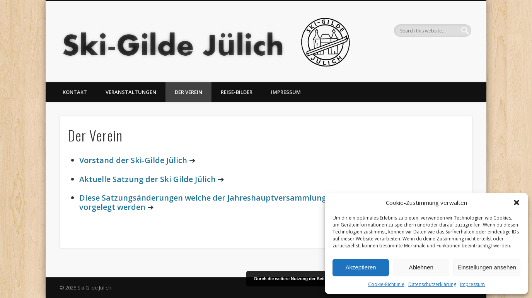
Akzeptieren (360, 267)
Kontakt (75, 92)
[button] (516, 202)
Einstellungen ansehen (486, 267)
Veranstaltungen (131, 92)
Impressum (472, 284)
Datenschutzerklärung (432, 284)
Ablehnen (421, 267)
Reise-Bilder (236, 92)
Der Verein (188, 92)
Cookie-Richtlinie (386, 284)
